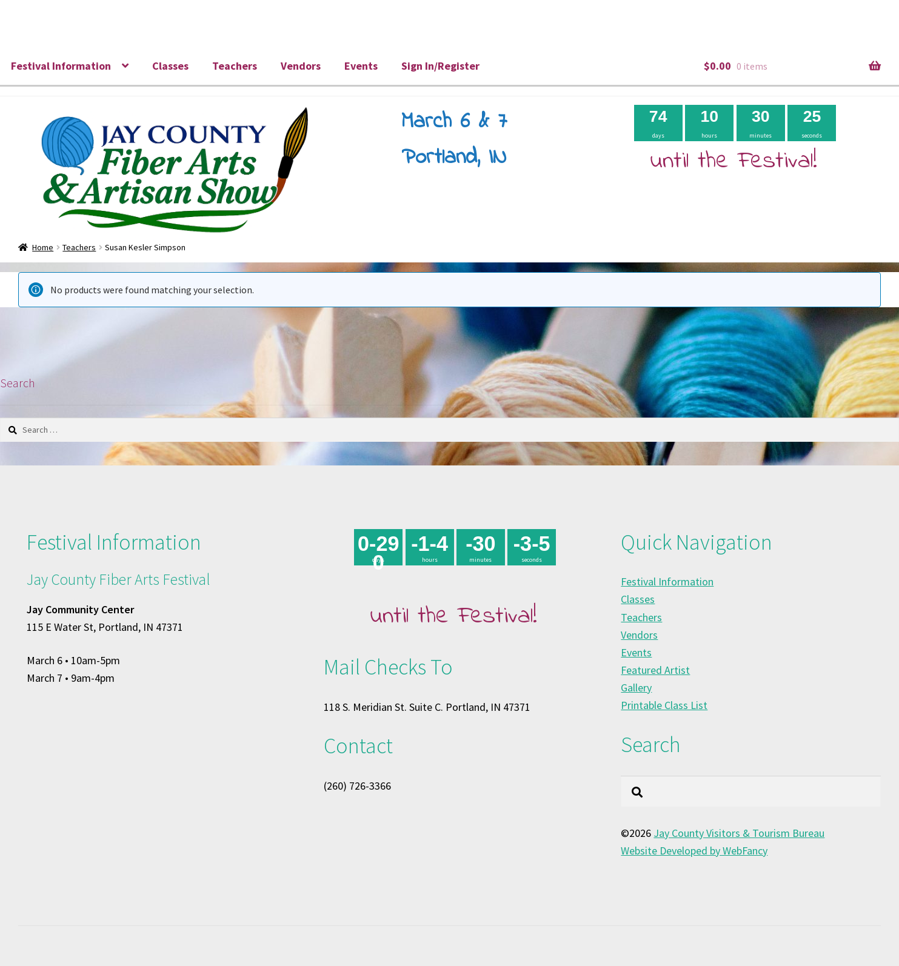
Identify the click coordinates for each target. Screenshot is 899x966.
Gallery (636, 688)
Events (361, 66)
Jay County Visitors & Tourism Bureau (738, 833)
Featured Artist (655, 670)
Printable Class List (664, 705)
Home (42, 247)
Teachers (234, 66)
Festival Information (61, 66)
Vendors (301, 66)
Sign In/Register (440, 66)
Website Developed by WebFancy (694, 851)
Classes (170, 66)
